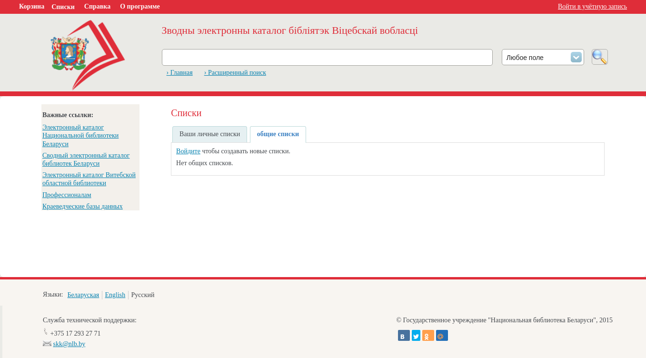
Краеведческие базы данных (82, 206)
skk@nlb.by (69, 344)
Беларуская (83, 294)
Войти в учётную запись (592, 6)
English (115, 294)
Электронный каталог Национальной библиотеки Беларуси (80, 135)
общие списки (278, 134)
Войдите (188, 151)
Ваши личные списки (209, 134)
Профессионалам (66, 195)
